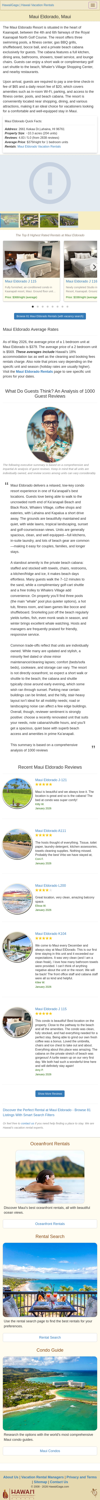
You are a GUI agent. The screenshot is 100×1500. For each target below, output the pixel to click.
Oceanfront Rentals (50, 1224)
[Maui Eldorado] (50, 183)
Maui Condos (50, 1451)
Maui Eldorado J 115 (20, 281)
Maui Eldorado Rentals (34, 372)
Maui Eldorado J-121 (51, 780)
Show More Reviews (50, 1093)
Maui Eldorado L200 (50, 886)
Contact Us (59, 1482)
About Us (10, 1477)
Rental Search (50, 1337)
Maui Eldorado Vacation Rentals (39, 146)
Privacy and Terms (81, 1477)
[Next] (94, 267)
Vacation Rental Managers (42, 1477)
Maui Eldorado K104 (50, 934)
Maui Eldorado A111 (50, 831)
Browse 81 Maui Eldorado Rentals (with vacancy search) (50, 316)
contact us (27, 1123)
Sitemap (40, 1482)
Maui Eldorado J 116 (81, 281)
